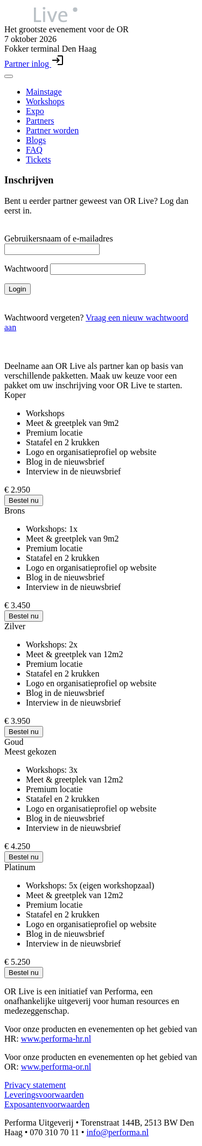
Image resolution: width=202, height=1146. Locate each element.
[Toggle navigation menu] (8, 76)
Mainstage (44, 91)
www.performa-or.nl (56, 1066)
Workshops (45, 101)
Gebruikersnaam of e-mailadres (58, 238)
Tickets (38, 159)
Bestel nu (24, 500)
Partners (40, 120)
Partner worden (52, 130)
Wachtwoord (26, 268)
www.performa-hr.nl (56, 1038)
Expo (35, 111)
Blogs (36, 140)
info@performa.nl (117, 1132)
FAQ (34, 149)
